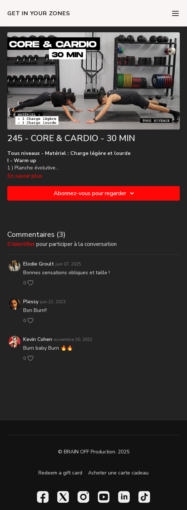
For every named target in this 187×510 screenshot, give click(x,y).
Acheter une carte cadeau (118, 472)
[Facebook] (43, 497)
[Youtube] (103, 497)
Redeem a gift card (60, 472)
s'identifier (21, 244)
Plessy (30, 301)
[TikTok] (144, 497)
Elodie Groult (38, 263)
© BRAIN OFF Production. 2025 (93, 452)
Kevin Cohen (37, 339)
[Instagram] (83, 497)
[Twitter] (63, 497)
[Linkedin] (124, 497)
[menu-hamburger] (175, 13)
